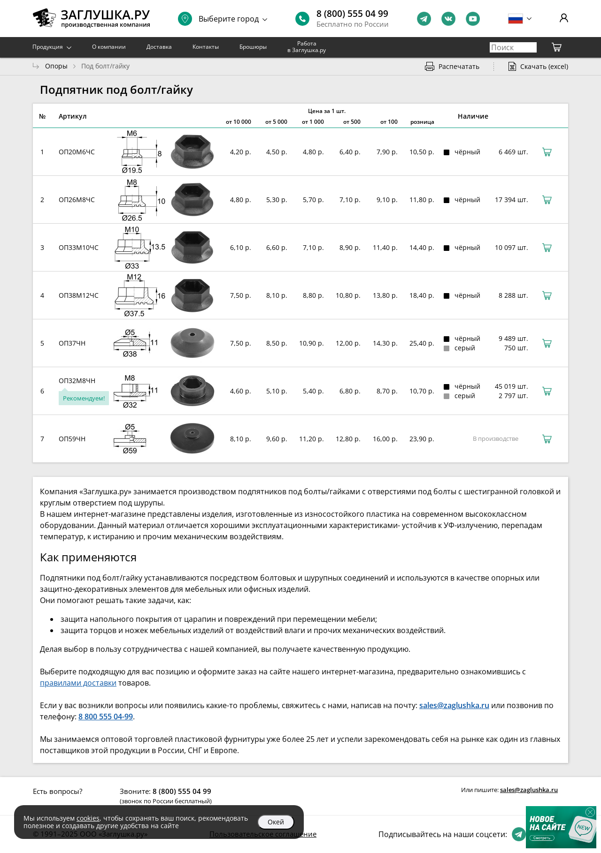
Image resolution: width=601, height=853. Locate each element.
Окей (276, 821)
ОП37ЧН (72, 343)
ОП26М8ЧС (77, 199)
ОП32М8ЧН (77, 380)
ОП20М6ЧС (77, 151)
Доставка (159, 47)
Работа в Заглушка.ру (306, 46)
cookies (88, 818)
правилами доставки (78, 683)
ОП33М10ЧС (79, 247)
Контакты (206, 47)
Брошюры (253, 47)
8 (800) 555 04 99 (352, 13)
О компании (109, 47)
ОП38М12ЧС (79, 295)
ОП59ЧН (72, 438)
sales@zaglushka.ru (529, 789)
